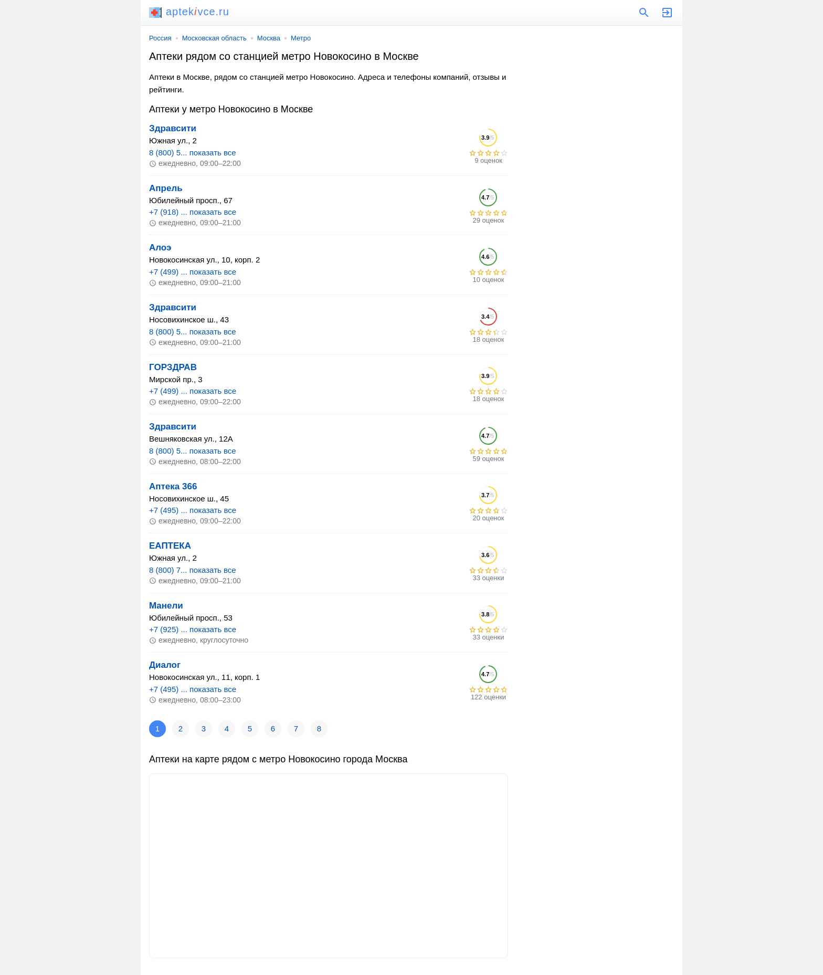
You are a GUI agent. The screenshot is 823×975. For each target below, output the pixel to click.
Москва (268, 38)
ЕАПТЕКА (170, 546)
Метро (301, 38)
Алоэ (160, 248)
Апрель (166, 188)
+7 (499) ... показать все (192, 271)
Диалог (165, 665)
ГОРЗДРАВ (173, 367)
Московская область (214, 38)
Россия (160, 38)
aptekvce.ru (189, 11)
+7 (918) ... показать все (192, 211)
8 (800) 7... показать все (192, 569)
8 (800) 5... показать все (192, 152)
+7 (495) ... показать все (192, 510)
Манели (166, 606)
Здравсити (172, 128)
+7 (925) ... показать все (192, 629)
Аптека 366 (173, 486)
